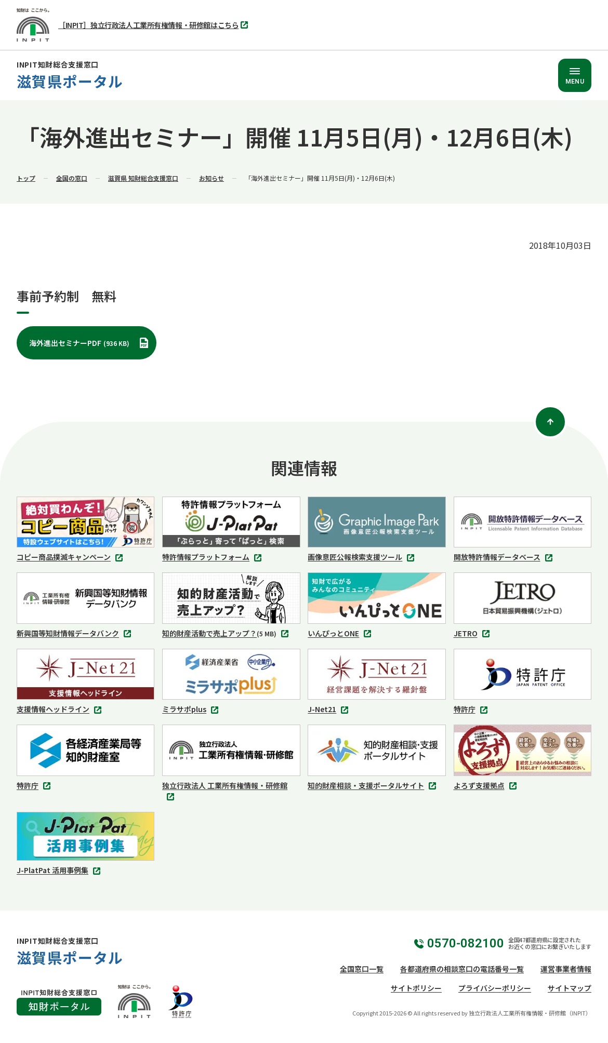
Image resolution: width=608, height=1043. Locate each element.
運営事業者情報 (565, 969)
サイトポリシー (416, 988)
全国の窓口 (71, 177)
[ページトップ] (550, 421)
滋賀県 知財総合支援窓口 (143, 177)
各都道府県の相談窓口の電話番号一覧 (462, 969)
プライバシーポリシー (494, 988)
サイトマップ (569, 988)
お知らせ (211, 177)
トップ (26, 177)
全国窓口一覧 (362, 969)
